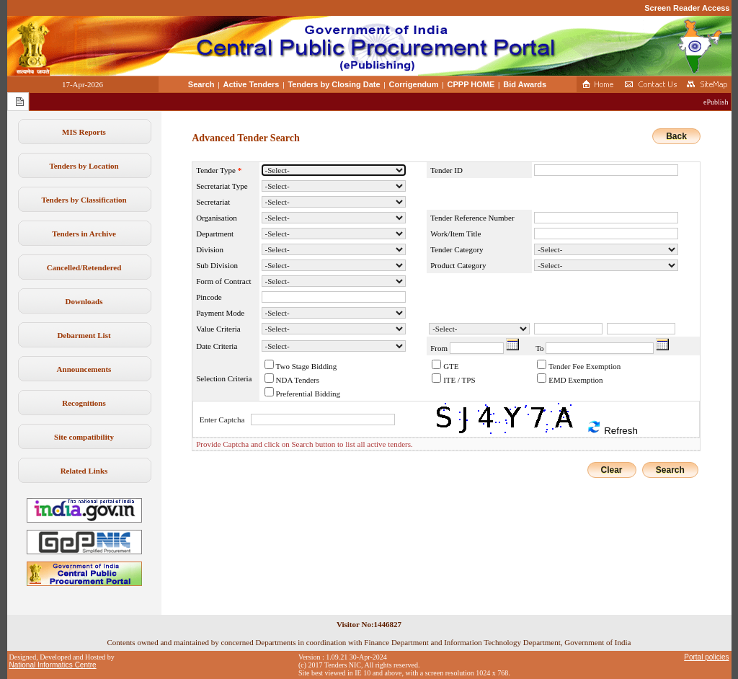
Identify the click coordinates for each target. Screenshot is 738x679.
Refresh (612, 428)
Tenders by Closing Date (334, 84)
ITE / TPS (459, 380)
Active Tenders (251, 84)
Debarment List (83, 335)
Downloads (84, 301)
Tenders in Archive (84, 233)
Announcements (84, 369)
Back (676, 136)
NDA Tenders (297, 380)
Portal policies (706, 657)
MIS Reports (84, 132)
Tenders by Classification (83, 199)
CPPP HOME (471, 84)
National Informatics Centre (53, 665)
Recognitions (84, 403)
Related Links (84, 470)
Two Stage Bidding (306, 366)
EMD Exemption (575, 380)
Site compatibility (84, 436)
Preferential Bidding (308, 393)
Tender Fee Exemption (584, 366)
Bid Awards (524, 84)
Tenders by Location (83, 165)
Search (201, 84)
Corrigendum (414, 84)
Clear (612, 470)
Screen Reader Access (686, 8)
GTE (450, 366)
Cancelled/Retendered (84, 267)
